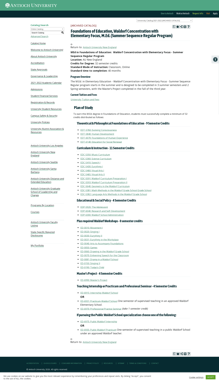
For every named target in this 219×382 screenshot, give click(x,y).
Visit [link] (208, 13)
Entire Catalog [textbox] (37, 29)
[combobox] (164, 20)
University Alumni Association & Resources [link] (47, 130)
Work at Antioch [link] (182, 13)
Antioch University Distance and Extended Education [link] (47, 180)
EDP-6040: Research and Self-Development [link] (102, 211)
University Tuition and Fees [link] (85, 99)
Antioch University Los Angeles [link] (47, 145)
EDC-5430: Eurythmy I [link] (91, 166)
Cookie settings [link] (196, 377)
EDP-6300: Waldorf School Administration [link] (102, 214)
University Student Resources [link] (46, 109)
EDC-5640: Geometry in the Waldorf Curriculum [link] (105, 186)
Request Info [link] (197, 13)
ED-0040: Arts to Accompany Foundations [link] (101, 243)
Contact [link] (155, 363)
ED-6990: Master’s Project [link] (93, 280)
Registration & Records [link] (43, 102)
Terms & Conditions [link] (137, 363)
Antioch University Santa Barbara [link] (43, 170)
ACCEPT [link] (210, 377)
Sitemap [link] (121, 363)
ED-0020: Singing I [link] (89, 231)
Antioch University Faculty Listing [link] (44, 224)
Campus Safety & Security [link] (44, 115)
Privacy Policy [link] (93, 363)
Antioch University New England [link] (43, 154)
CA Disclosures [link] (50, 363)
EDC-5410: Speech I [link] (90, 162)
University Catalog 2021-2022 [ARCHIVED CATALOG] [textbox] (158, 20)
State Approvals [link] (39, 69)
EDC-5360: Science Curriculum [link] (95, 158)
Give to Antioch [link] (167, 13)
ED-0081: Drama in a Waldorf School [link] (99, 259)
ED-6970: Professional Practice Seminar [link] (101, 308)
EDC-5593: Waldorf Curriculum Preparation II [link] (103, 182)
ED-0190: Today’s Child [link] (92, 267)
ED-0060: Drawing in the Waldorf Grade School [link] (104, 251)
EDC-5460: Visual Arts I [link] (92, 170)
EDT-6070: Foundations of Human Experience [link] (104, 137)
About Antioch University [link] (44, 56)
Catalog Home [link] (38, 43)
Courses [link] (35, 212)
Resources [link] (108, 363)
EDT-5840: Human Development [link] (97, 134)
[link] (215, 59)
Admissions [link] (37, 89)
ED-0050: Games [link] (88, 247)
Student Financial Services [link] (44, 95)
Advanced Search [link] (39, 36)
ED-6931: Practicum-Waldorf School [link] (98, 301)
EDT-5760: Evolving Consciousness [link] (98, 129)
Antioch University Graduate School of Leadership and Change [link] (45, 192)
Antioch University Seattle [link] (44, 162)
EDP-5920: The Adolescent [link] (94, 207)
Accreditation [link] (37, 62)
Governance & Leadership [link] (44, 76)
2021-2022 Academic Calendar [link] (46, 82)
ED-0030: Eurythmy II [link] (91, 235)
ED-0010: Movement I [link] (91, 227)
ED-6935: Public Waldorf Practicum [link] (98, 329)
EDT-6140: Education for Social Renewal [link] (101, 141)
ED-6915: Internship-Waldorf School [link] (99, 292)
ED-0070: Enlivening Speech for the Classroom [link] (104, 255)
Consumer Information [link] (71, 363)
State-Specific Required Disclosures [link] (43, 234)
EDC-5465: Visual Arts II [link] (92, 174)
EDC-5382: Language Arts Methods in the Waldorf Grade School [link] (113, 194)
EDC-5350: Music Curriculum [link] (95, 154)
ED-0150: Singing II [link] (90, 263)
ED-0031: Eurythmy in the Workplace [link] (99, 239)
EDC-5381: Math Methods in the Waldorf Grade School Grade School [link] (115, 190)
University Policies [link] (40, 122)
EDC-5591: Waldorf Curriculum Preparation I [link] (103, 178)
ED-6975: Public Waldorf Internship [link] (98, 321)
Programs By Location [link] (42, 205)
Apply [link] (215, 13)
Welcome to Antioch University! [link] (47, 49)
